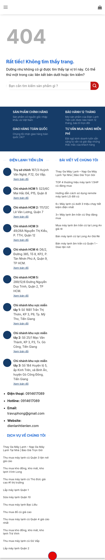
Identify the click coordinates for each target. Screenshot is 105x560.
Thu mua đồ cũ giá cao (17, 512)
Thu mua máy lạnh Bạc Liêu (20, 504)
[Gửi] (95, 86)
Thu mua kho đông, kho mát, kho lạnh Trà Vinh (23, 532)
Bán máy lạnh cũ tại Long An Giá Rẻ (78, 236)
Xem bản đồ (21, 179)
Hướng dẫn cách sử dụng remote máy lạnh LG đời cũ (76, 195)
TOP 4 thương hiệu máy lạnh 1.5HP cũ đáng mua (77, 184)
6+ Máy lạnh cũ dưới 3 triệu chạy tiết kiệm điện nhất (78, 205)
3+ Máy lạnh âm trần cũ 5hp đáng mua (76, 216)
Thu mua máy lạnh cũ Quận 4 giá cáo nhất (26, 521)
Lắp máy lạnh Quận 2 (16, 548)
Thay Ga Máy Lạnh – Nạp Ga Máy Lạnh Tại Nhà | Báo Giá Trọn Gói (76, 173)
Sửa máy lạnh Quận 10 (17, 497)
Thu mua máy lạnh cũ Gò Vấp (21, 540)
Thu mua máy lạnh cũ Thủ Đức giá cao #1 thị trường (24, 481)
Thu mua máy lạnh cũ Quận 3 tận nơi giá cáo (26, 459)
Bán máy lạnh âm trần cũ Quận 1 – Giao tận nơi (76, 245)
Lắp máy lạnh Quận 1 (16, 490)
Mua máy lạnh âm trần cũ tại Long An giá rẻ (79, 227)
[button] (5, 7)
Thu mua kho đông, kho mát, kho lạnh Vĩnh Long (23, 470)
